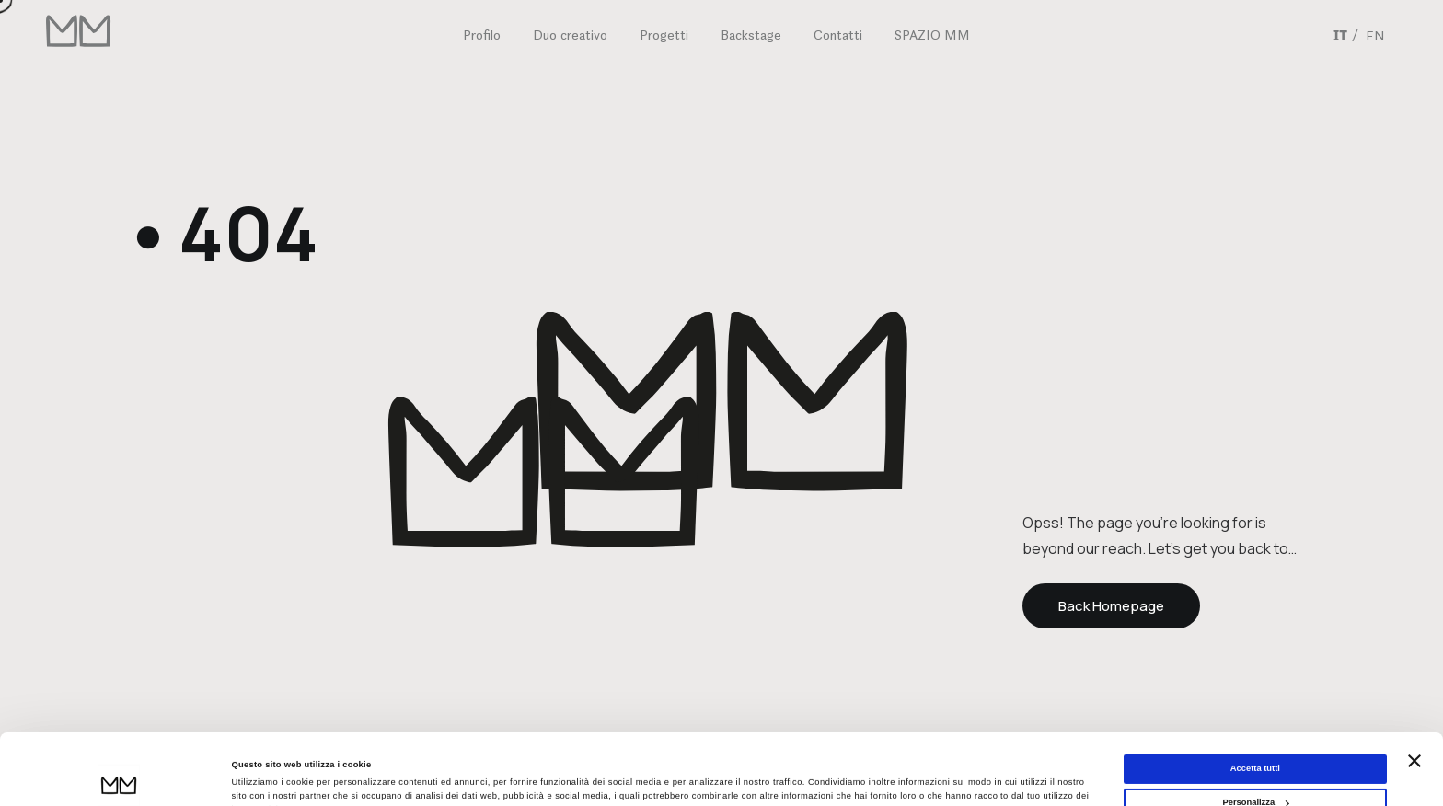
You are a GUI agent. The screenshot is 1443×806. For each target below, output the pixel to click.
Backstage (751, 34)
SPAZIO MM (932, 34)
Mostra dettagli (263, 775)
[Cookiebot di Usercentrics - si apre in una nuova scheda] (119, 775)
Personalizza (1255, 736)
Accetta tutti (1255, 702)
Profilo (482, 34)
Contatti (838, 34)
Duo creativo (570, 34)
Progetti (664, 34)
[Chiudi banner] (1414, 693)
